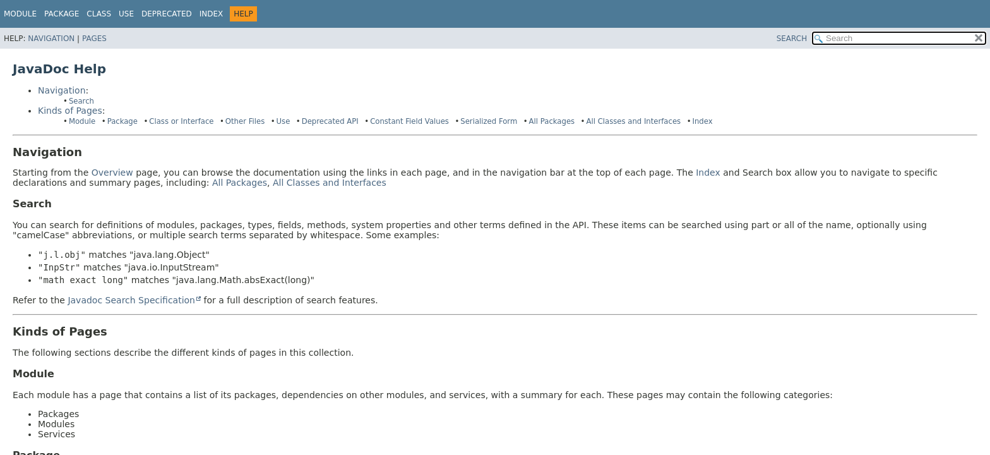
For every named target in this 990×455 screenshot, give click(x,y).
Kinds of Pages (70, 111)
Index (212, 13)
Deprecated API (330, 121)
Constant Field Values (409, 121)
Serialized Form (488, 121)
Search (81, 101)
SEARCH (792, 38)
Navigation (51, 38)
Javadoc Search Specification (131, 300)
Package (122, 121)
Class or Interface (181, 121)
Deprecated (166, 13)
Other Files (245, 121)
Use (283, 121)
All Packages (552, 121)
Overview (112, 172)
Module (20, 13)
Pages (94, 38)
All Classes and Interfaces (634, 121)
